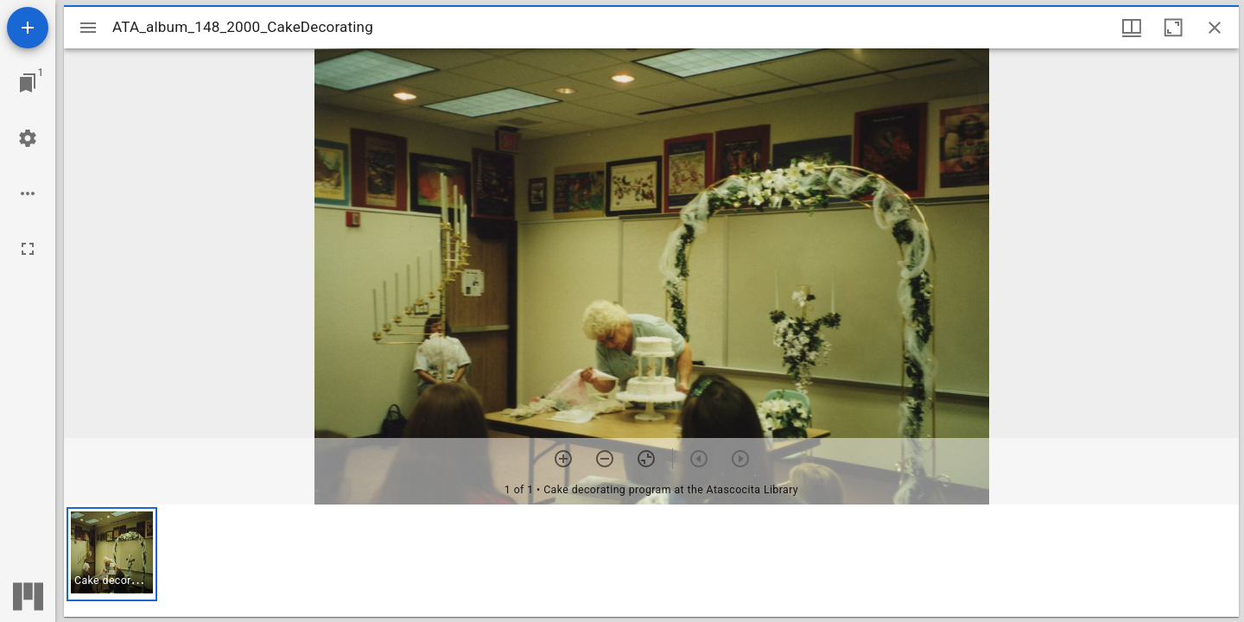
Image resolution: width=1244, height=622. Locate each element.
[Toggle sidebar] (88, 27)
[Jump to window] (27, 83)
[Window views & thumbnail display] (1131, 27)
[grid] (651, 561)
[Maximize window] (1173, 27)
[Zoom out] (604, 458)
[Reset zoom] (646, 458)
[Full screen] (27, 249)
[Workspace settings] (27, 138)
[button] (112, 554)
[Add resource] (27, 27)
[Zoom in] (563, 458)
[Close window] (1214, 27)
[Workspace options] (27, 193)
